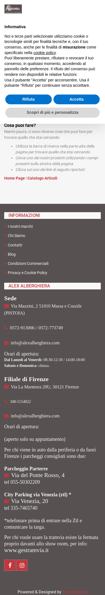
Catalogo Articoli (42, 178)
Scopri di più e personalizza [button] (52, 112)
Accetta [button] (76, 99)
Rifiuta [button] (28, 99)
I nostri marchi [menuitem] (18, 226)
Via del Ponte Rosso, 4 (38, 475)
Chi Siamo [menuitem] (14, 235)
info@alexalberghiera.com (35, 342)
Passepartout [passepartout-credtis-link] (75, 591)
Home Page (15, 178)
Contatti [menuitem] (13, 245)
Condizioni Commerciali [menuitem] (26, 263)
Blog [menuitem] (10, 254)
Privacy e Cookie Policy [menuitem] (25, 272)
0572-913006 (22, 327)
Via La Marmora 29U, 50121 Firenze (45, 387)
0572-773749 (51, 327)
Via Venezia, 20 (29, 501)
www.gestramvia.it (26, 550)
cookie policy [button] (45, 52)
